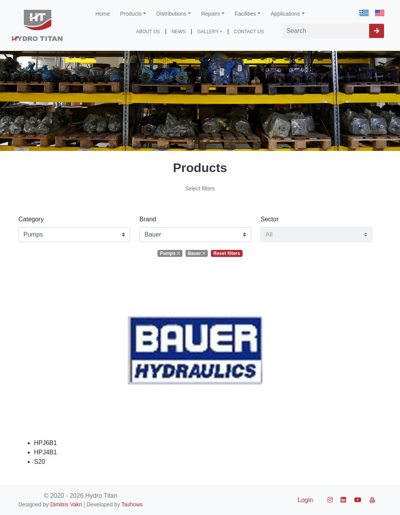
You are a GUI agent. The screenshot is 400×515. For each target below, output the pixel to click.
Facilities (245, 14)
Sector (270, 219)
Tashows (132, 504)
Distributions (171, 14)
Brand (147, 219)
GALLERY (208, 31)
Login (305, 500)
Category (31, 219)
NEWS (178, 31)
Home (102, 14)
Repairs (210, 14)
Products (131, 14)
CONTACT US (249, 31)
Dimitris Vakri (66, 504)
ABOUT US (148, 31)
